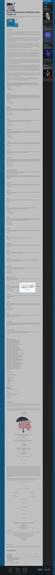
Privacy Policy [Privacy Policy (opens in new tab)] (30, 287)
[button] (49, 1)
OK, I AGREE (27, 289)
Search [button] (51, 1)
